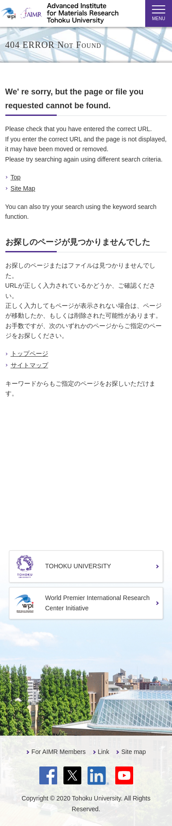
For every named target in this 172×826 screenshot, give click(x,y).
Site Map (23, 188)
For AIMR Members (58, 751)
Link (103, 751)
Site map (133, 751)
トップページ (29, 353)
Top (16, 177)
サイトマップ (29, 365)
